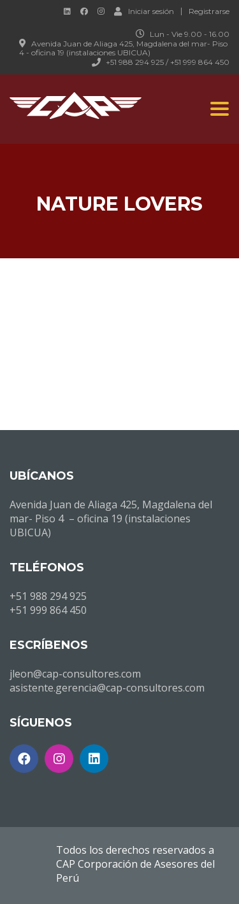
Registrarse (209, 11)
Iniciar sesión (144, 10)
